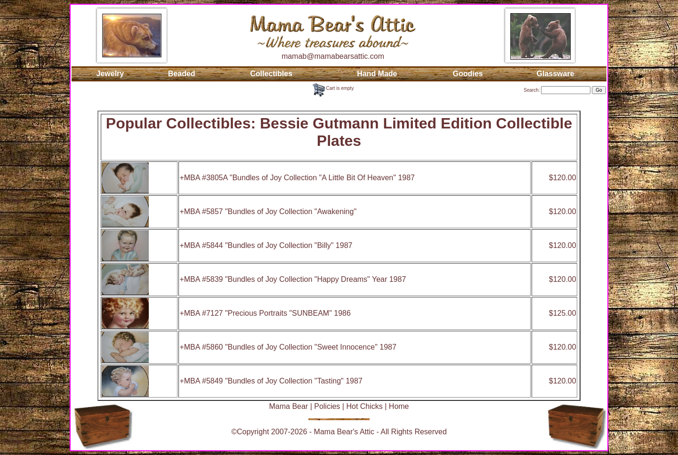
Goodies (467, 74)
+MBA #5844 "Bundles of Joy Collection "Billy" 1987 (265, 245)
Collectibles (271, 74)
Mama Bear (288, 406)
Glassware (555, 74)
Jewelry (110, 74)
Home (399, 406)
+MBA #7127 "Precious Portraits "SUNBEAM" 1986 (264, 313)
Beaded (181, 74)
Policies (327, 406)
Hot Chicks (364, 406)
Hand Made (377, 74)
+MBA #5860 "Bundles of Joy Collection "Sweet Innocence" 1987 (287, 347)
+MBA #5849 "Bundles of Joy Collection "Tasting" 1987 (270, 381)
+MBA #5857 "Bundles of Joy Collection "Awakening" (267, 212)
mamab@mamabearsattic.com (333, 56)
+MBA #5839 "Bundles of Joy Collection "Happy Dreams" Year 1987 (292, 279)
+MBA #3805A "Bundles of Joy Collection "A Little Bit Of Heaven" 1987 (297, 178)
